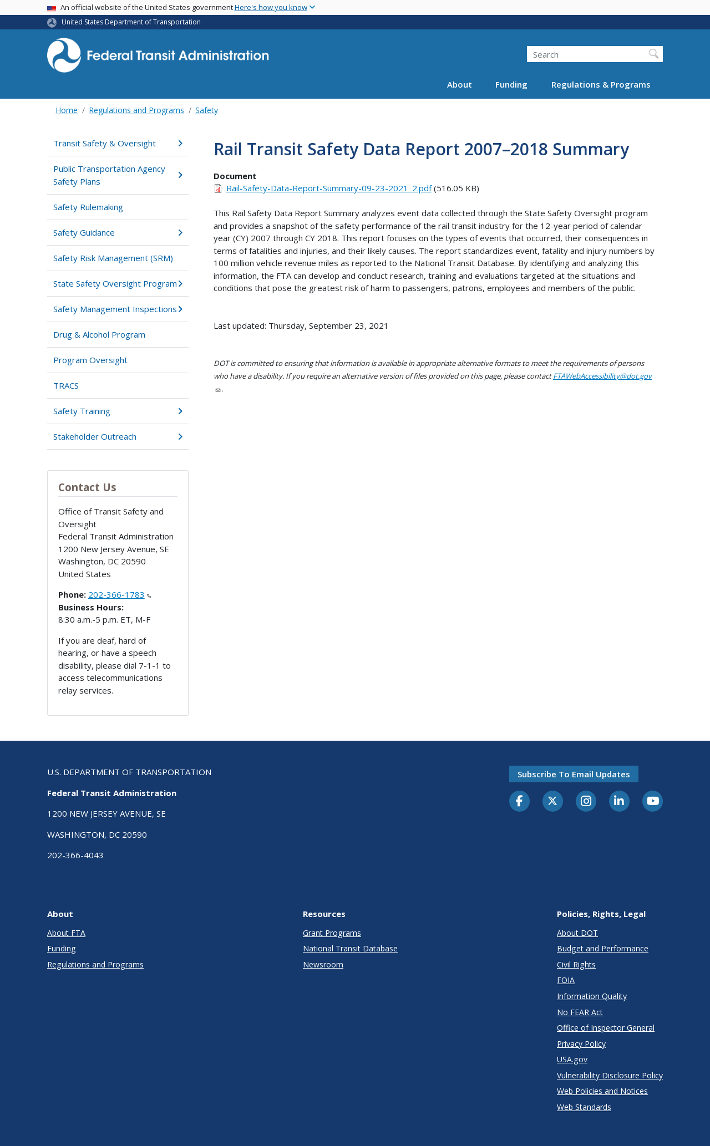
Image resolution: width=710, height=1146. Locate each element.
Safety (206, 110)
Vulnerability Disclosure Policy (610, 1075)
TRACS (66, 385)
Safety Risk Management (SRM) (113, 257)
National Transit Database (350, 948)
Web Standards (584, 1107)
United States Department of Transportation (131, 22)
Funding (511, 84)
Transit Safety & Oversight (117, 143)
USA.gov (572, 1059)
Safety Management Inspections (117, 308)
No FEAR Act (580, 1012)
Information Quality (592, 996)
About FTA (66, 933)
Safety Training (117, 410)
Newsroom (323, 964)
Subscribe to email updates (574, 774)
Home (66, 110)
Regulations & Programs (601, 84)
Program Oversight (90, 359)
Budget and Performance (602, 948)
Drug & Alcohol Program (99, 334)
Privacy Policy (581, 1043)
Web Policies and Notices (602, 1091)
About (459, 84)
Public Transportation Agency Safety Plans (117, 175)
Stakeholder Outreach (117, 436)
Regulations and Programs (136, 110)
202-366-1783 (119, 594)
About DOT (577, 933)
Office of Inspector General (606, 1027)
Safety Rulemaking (88, 206)
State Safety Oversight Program (117, 283)
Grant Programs (332, 933)
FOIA (566, 980)
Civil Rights (576, 964)
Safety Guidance (117, 232)
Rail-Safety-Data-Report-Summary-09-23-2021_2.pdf (329, 187)
